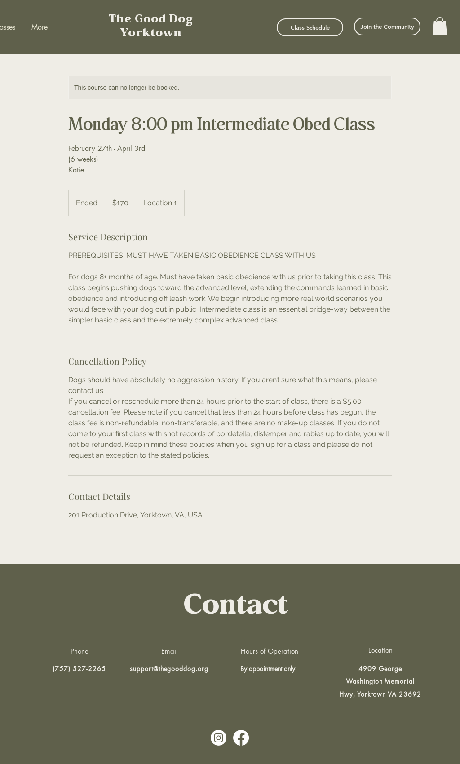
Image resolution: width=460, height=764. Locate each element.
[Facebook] (241, 738)
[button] (439, 26)
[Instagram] (218, 738)
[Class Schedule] (310, 27)
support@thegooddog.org (169, 668)
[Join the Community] (387, 26)
